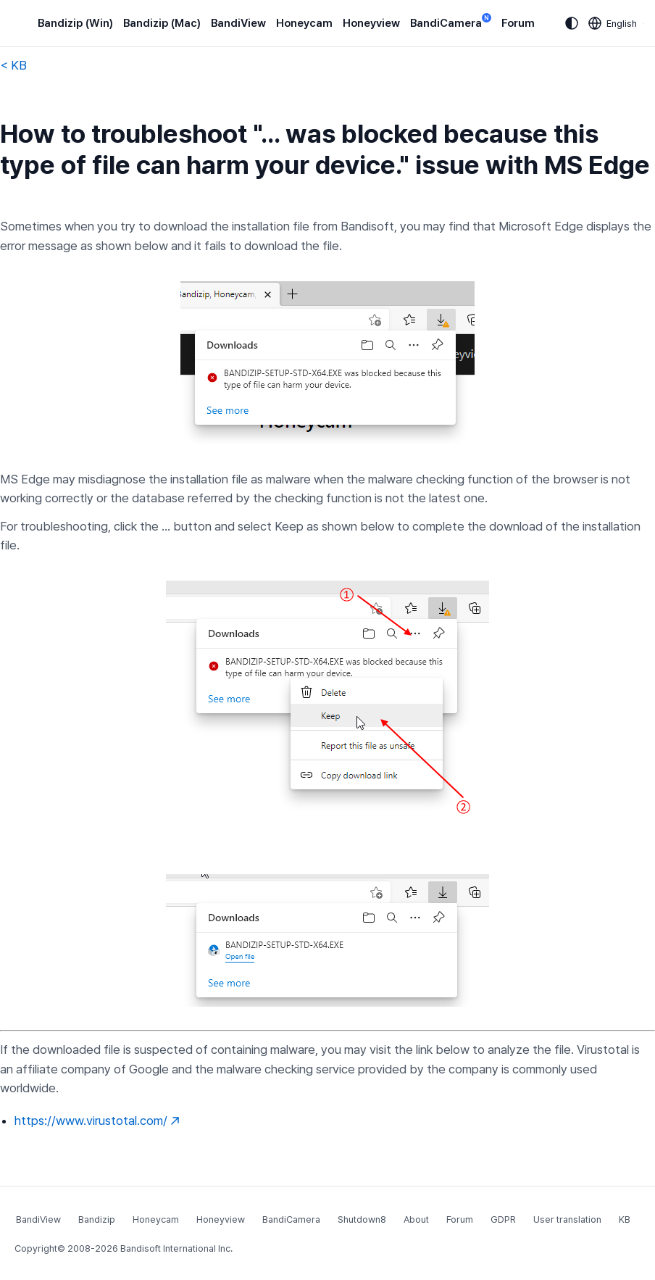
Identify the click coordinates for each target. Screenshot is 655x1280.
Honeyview (371, 23)
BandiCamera (450, 22)
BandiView (238, 23)
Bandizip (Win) (75, 23)
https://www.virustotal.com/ (97, 1120)
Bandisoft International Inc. (176, 1248)
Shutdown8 (362, 1219)
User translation (567, 1219)
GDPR (503, 1219)
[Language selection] (613, 23)
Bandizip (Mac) (162, 23)
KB (624, 1219)
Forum (518, 23)
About (416, 1219)
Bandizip (96, 1219)
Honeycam (304, 23)
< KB (13, 65)
